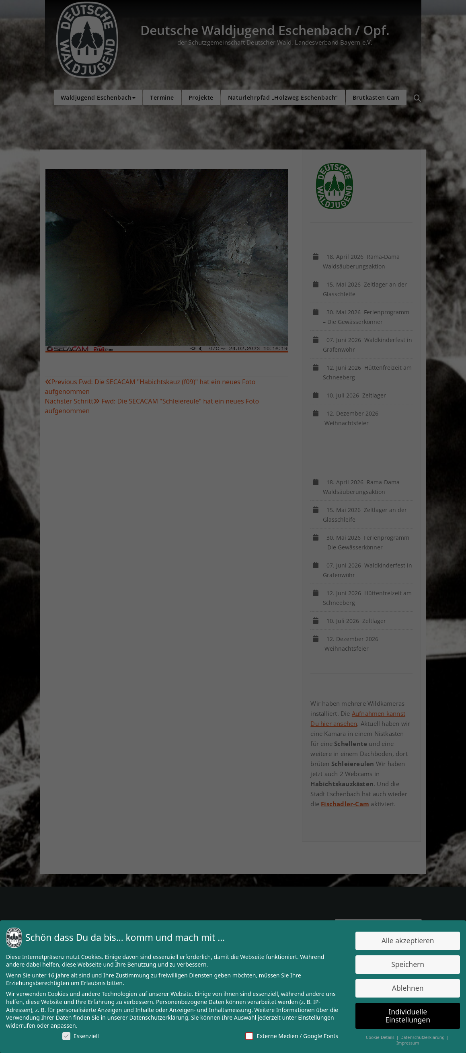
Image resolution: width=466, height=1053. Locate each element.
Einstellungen (314, 1017)
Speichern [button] (404, 965)
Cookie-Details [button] (377, 1036)
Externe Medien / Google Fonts (290, 1035)
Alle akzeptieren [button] (404, 941)
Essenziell (83, 1035)
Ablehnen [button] (404, 988)
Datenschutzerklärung (160, 1017)
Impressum (404, 1042)
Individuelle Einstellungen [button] (404, 1015)
